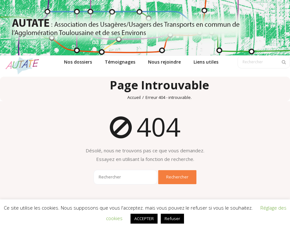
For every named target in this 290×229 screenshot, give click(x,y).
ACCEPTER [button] (144, 218)
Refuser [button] (172, 218)
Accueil (134, 97)
